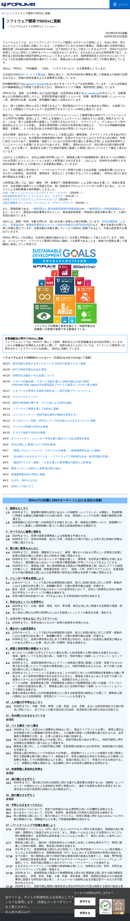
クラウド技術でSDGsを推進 (29, 432)
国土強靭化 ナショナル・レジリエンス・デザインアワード (39, 202)
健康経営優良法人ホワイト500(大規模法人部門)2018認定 (59, 224)
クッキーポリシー (17, 911)
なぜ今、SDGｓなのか (24, 480)
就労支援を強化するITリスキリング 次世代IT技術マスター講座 (49, 363)
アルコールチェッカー (25, 396)
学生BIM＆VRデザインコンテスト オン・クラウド (34, 196)
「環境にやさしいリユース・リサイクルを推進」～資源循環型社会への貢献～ (56, 450)
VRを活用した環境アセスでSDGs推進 (33, 444)
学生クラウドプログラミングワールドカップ (31, 199)
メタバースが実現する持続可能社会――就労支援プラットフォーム (51, 390)
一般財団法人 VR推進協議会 (103, 208)
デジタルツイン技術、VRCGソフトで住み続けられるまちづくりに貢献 (54, 420)
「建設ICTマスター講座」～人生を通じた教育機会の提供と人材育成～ (52, 462)
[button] (112, 907)
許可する (85, 901)
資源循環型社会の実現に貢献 (28, 474)
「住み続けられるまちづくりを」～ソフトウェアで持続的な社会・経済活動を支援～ (60, 456)
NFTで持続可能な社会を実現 (29, 369)
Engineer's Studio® (35, 84)
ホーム (5, 13)
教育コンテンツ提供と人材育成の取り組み (36, 468)
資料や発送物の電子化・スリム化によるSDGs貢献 (42, 402)
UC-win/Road (91, 93)
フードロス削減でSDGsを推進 (30, 426)
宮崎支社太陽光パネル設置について (33, 375)
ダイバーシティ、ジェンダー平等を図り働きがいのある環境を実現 (50, 438)
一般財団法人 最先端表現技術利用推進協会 (56, 208)
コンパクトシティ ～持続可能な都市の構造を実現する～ (45, 414)
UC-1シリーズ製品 (32, 74)
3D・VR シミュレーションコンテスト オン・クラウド (36, 192)
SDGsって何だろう (22, 486)
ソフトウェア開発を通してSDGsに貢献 (35, 408)
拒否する (85, 912)
